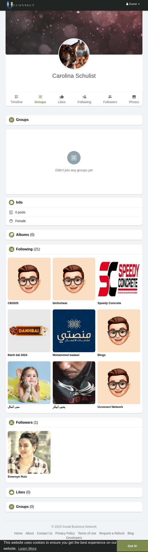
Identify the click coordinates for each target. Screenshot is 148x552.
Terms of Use (87, 533)
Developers (74, 538)
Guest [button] (133, 4)
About (30, 533)
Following (24, 249)
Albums (22, 235)
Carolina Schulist (74, 75)
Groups (22, 507)
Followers (24, 422)
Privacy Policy (65, 533)
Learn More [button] (27, 548)
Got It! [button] (132, 546)
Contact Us (44, 533)
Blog (131, 533)
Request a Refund (111, 533)
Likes (20, 492)
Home (18, 533)
